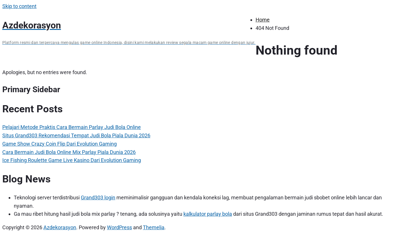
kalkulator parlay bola (207, 214)
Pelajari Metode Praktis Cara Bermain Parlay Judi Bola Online (71, 127)
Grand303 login (98, 197)
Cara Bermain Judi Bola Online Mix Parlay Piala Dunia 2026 (69, 152)
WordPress (119, 227)
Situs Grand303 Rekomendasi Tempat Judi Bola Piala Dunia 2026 (76, 135)
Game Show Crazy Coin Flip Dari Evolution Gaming (59, 144)
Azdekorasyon (59, 227)
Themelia (153, 227)
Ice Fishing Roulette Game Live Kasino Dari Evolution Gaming (71, 160)
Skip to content (19, 6)
